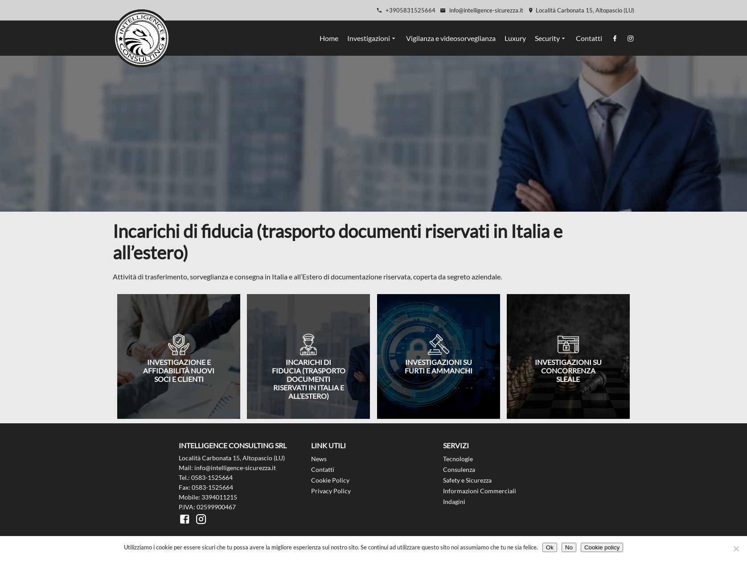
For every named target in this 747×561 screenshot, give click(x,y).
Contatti (589, 38)
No (569, 547)
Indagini (454, 501)
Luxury (515, 38)
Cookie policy (602, 547)
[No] (735, 548)
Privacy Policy (331, 491)
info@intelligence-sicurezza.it (481, 10)
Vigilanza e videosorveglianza (451, 38)
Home (329, 38)
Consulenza (459, 469)
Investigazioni (368, 38)
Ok (550, 547)
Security (547, 38)
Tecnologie (458, 459)
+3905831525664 (405, 10)
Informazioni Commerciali (479, 491)
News (319, 459)
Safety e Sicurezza (467, 480)
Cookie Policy (330, 480)
